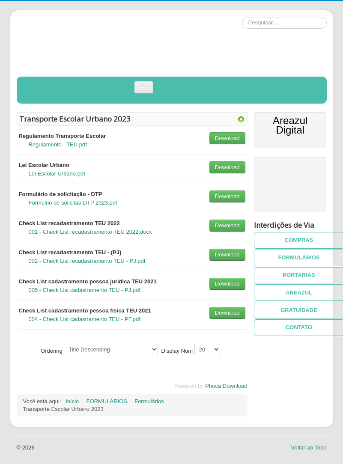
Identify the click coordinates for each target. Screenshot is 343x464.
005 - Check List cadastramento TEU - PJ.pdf (84, 290)
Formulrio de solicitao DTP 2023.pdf (73, 202)
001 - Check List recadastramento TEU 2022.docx (90, 232)
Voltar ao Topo (309, 447)
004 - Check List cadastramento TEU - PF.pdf (84, 319)
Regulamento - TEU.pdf (58, 144)
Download (227, 138)
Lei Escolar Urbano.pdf (57, 173)
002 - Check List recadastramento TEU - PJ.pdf (87, 261)
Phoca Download (226, 386)
